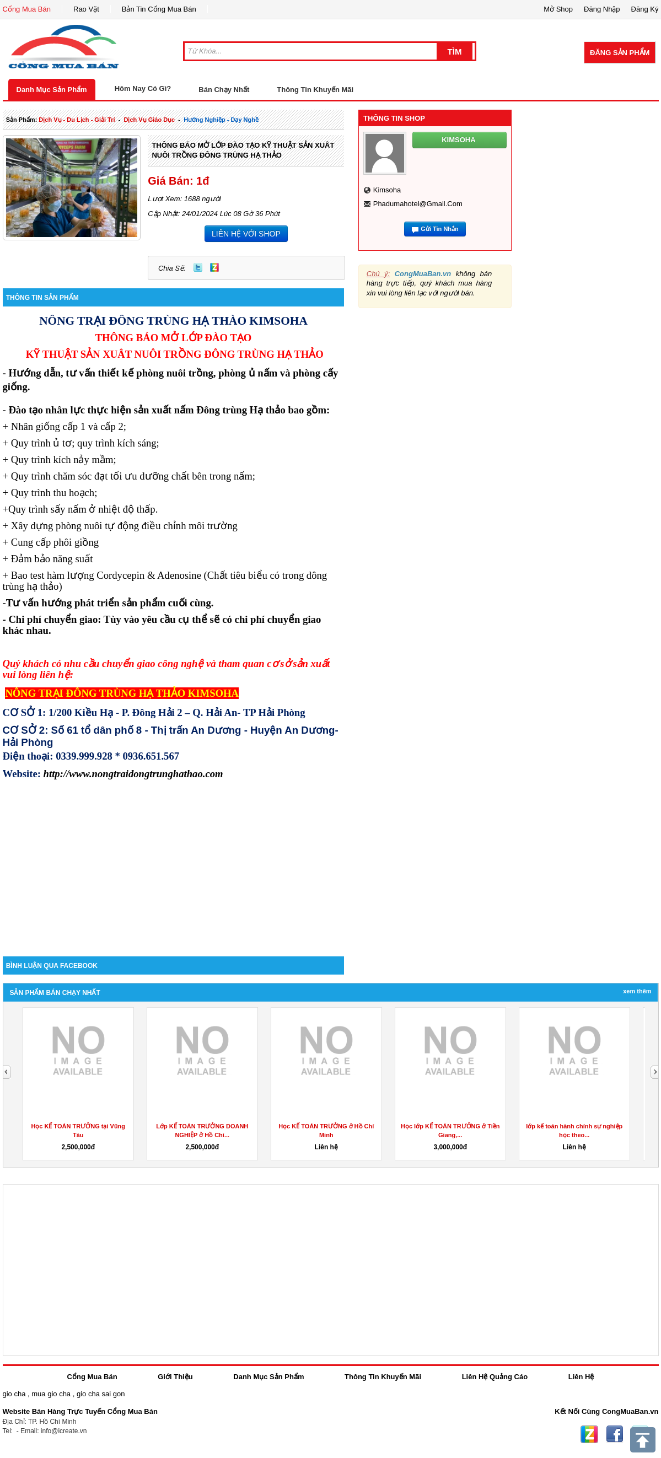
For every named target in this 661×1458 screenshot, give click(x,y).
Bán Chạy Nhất (223, 89)
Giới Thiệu (175, 1377)
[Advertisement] (174, 863)
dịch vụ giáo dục (149, 119)
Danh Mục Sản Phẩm (52, 89)
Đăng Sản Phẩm (619, 53)
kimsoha (387, 190)
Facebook (615, 1434)
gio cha (14, 1394)
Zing (214, 267)
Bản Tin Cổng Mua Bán (159, 9)
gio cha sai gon (101, 1394)
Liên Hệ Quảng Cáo (495, 1377)
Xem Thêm (637, 991)
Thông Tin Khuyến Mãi (315, 89)
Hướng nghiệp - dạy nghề (221, 119)
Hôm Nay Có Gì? (143, 88)
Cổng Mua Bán (27, 9)
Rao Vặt (86, 9)
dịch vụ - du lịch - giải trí (77, 119)
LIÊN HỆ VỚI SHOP (246, 233)
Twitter (198, 267)
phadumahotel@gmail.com (418, 204)
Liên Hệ (581, 1377)
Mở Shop (558, 9)
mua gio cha (51, 1394)
